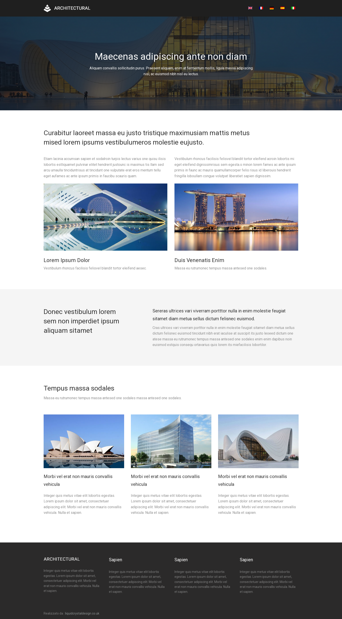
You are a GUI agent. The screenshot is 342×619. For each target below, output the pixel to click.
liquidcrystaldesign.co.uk (82, 613)
